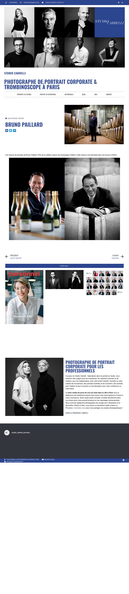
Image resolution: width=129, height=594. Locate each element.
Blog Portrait (12, 118)
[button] (6, 130)
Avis (95, 94)
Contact (109, 94)
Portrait (21, 118)
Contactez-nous (79, 408)
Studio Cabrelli (15, 73)
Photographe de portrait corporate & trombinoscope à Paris (50, 84)
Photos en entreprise (48, 94)
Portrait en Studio (24, 94)
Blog (84, 94)
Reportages (69, 94)
